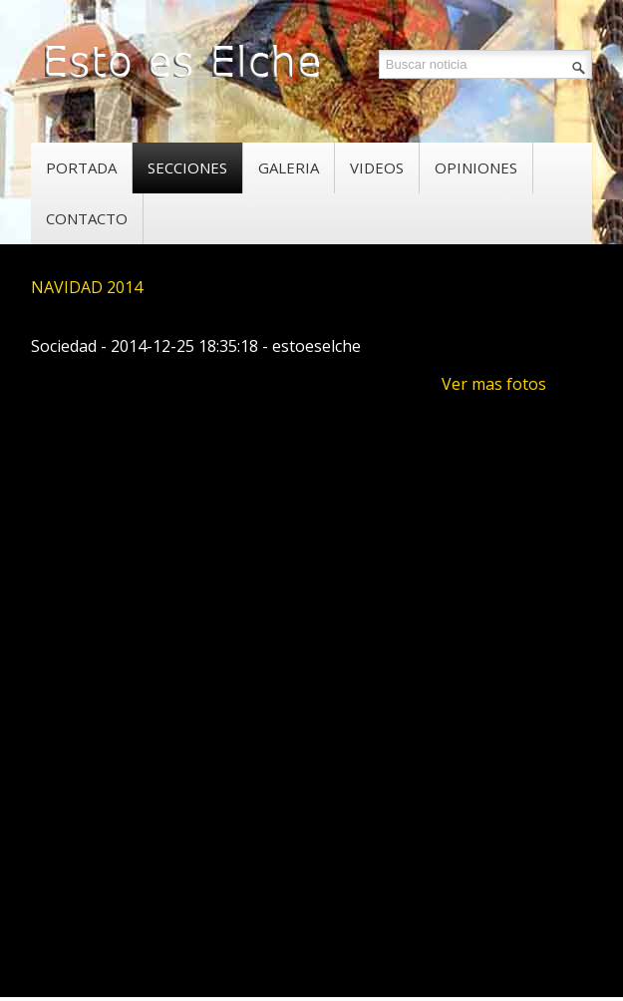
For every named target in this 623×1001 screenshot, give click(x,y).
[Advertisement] (326, 811)
